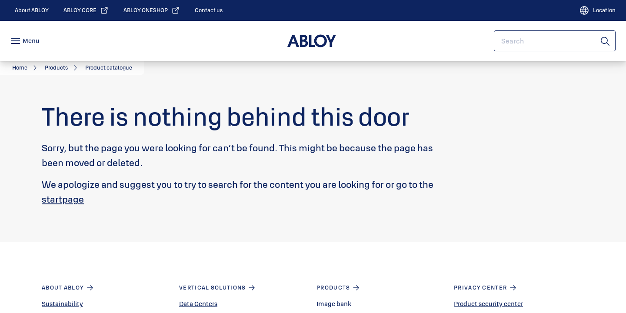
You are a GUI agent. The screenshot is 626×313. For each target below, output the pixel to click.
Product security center (488, 304)
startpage (63, 199)
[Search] (606, 41)
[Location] (597, 10)
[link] (32, 10)
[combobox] (555, 40)
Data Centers (198, 304)
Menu (31, 41)
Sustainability (62, 304)
